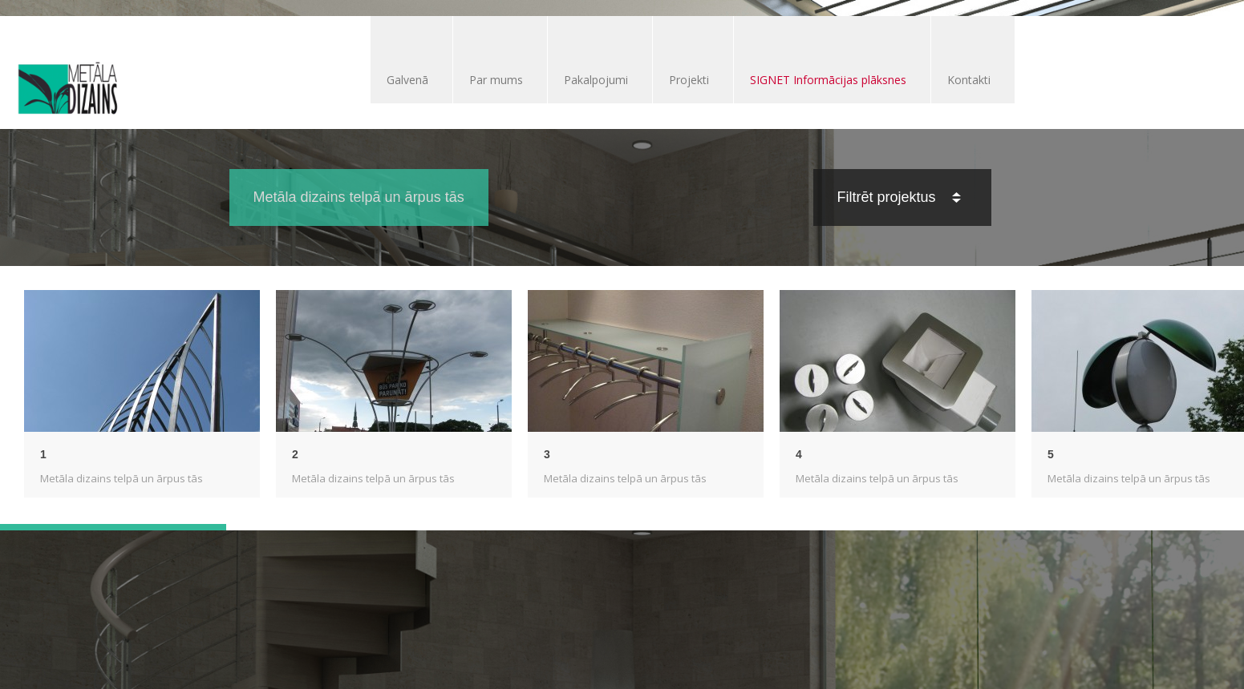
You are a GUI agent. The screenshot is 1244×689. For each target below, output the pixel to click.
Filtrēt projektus (899, 197)
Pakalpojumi (596, 79)
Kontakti (969, 79)
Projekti (689, 79)
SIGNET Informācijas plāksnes (828, 79)
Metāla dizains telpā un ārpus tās (121, 478)
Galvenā (407, 79)
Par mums (496, 79)
